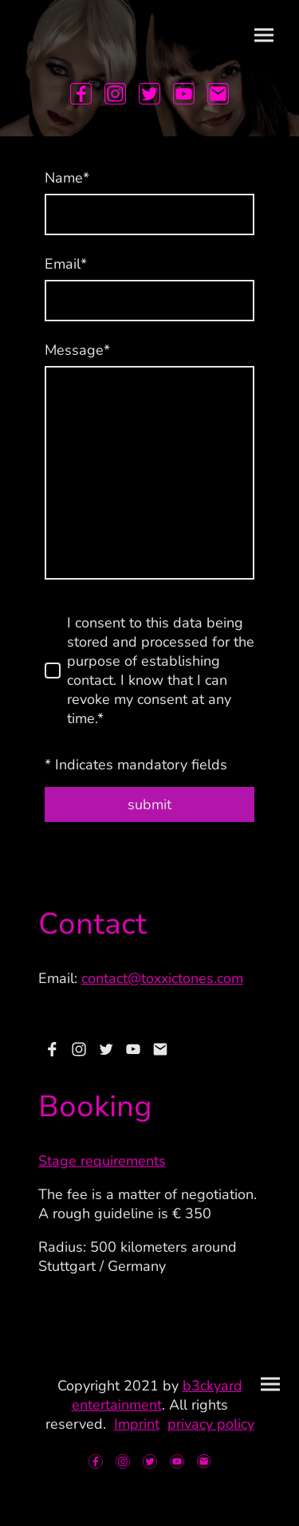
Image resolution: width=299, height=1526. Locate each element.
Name (67, 177)
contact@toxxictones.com (162, 978)
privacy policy (210, 1424)
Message (77, 350)
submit (149, 804)
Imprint (136, 1424)
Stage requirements (102, 1160)
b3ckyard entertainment (157, 1395)
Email (66, 263)
